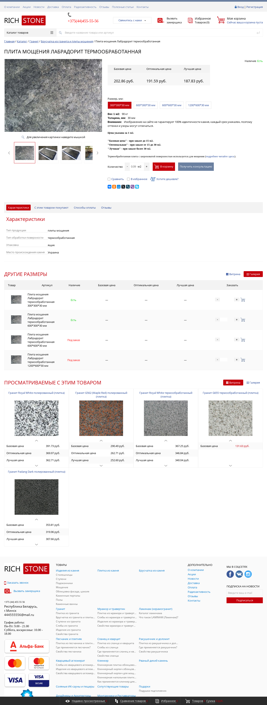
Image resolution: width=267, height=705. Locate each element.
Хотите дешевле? (164, 179)
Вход (240, 7)
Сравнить (116, 179)
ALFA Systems (255, 693)
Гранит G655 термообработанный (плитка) (230, 369)
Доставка (53, 7)
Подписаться (244, 577)
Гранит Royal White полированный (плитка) (36, 369)
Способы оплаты (85, 207)
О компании (12, 7)
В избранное (137, 179)
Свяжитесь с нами (132, 20)
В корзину (163, 166)
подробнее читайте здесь (220, 156)
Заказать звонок (16, 559)
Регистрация (254, 7)
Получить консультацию (196, 166)
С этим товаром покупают (51, 207)
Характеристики (18, 207)
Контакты (143, 7)
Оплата (66, 7)
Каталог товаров (30, 32)
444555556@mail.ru (19, 591)
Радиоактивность (85, 7)
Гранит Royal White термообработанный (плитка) (165, 371)
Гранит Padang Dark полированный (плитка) (36, 448)
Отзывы (104, 7)
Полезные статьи (123, 7)
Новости (39, 7)
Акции (27, 7)
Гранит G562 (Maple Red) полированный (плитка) (101, 371)
